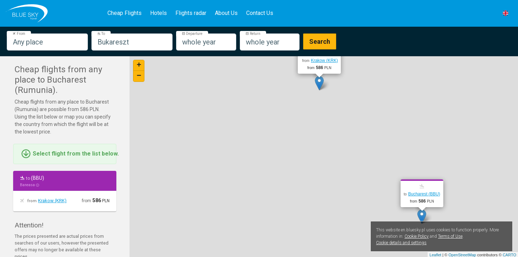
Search (319, 41)
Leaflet (435, 255)
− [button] (139, 76)
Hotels (158, 13)
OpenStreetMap (462, 255)
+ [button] (139, 65)
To (101, 34)
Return (252, 34)
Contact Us (259, 13)
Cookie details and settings (401, 242)
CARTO (509, 255)
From (18, 34)
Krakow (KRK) (52, 200)
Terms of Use (450, 236)
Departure (192, 34)
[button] (505, 13)
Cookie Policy (417, 236)
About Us (226, 13)
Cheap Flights (124, 13)
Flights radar (190, 13)
